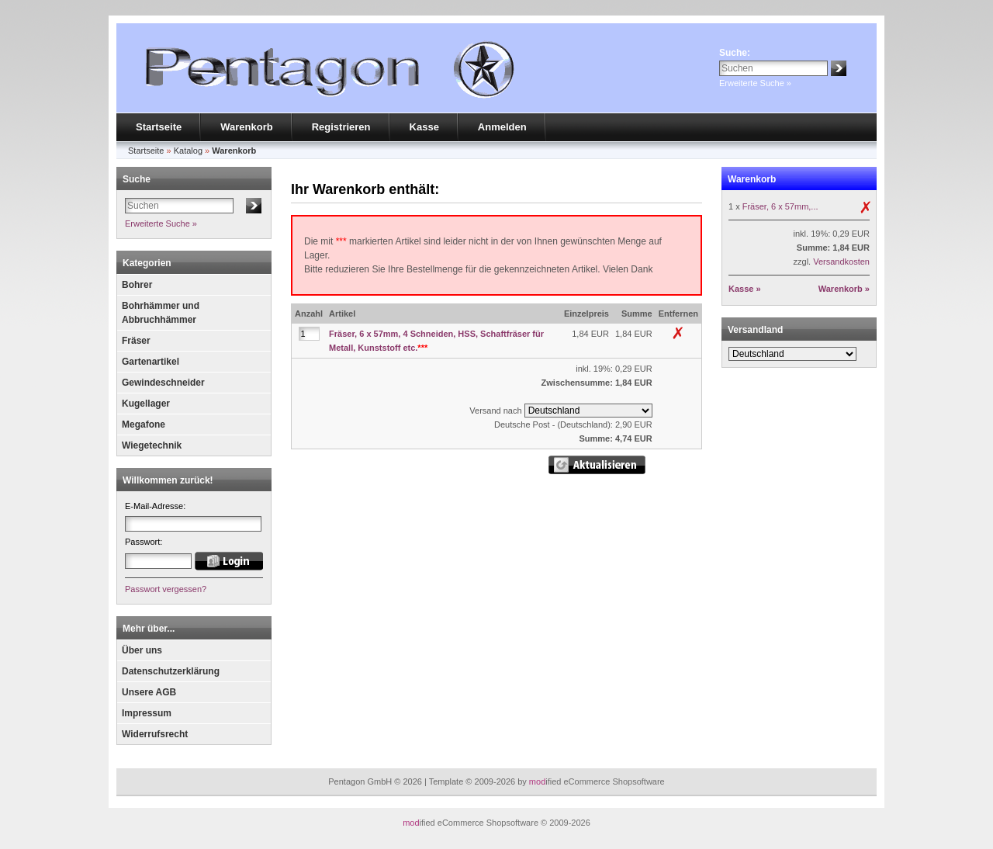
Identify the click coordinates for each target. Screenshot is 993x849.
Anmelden (502, 127)
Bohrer (137, 284)
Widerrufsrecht (155, 734)
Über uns (142, 650)
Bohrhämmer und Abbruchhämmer (160, 312)
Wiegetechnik (152, 445)
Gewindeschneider (163, 382)
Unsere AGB (149, 692)
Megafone (143, 424)
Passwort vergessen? (165, 589)
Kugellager (146, 403)
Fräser (136, 340)
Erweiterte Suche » (755, 83)
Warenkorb (246, 127)
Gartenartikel (150, 361)
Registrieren (341, 127)
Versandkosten (841, 261)
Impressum (146, 713)
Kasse (424, 127)
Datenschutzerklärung (171, 671)
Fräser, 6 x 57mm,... (780, 206)
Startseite (159, 127)
